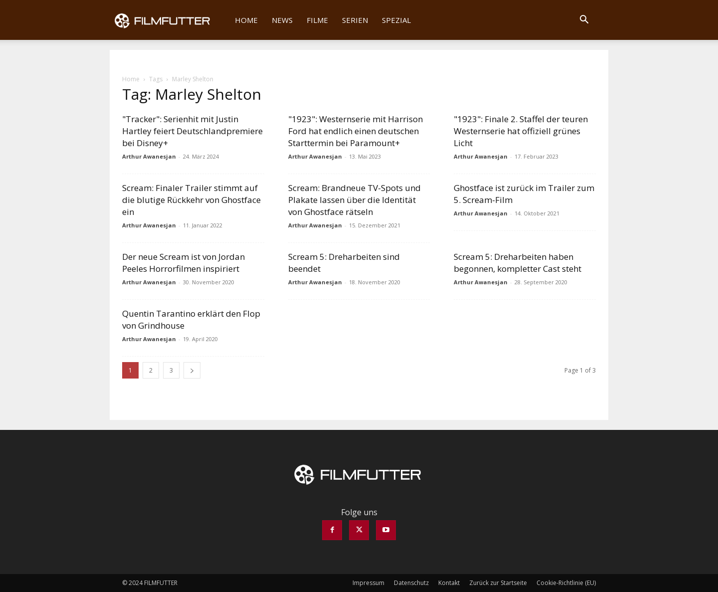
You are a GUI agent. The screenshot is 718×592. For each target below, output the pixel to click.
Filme (317, 20)
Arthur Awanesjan (149, 156)
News (282, 20)
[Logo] (169, 20)
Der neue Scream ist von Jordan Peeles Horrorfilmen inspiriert (183, 262)
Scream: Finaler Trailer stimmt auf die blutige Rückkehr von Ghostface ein (191, 199)
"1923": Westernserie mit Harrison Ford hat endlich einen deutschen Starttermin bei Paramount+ (355, 131)
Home (246, 20)
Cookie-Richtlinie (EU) (566, 583)
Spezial (396, 20)
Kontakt (449, 583)
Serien (355, 20)
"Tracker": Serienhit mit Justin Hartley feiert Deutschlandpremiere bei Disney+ (192, 131)
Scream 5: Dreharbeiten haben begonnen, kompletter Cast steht (517, 262)
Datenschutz (411, 583)
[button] (584, 20)
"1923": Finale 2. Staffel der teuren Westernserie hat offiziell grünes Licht (521, 131)
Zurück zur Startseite (498, 583)
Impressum (368, 583)
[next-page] (191, 370)
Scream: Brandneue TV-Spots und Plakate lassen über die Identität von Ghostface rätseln (354, 199)
